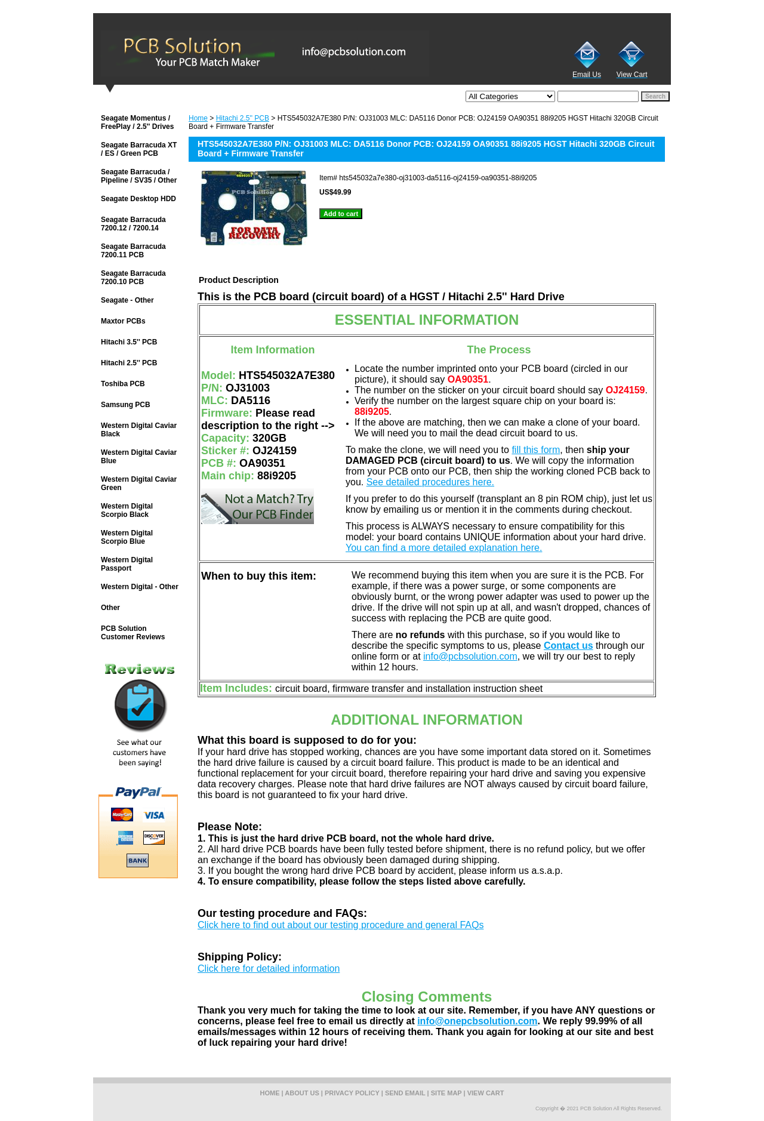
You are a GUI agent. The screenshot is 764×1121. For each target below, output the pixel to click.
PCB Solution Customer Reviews (133, 632)
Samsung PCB (125, 405)
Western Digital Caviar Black (139, 429)
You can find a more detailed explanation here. (444, 548)
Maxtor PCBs (123, 321)
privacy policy (352, 1093)
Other (110, 607)
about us (302, 1093)
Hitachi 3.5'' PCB (129, 342)
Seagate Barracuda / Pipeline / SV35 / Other (139, 176)
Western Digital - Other (139, 587)
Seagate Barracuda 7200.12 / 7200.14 (133, 223)
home (270, 1093)
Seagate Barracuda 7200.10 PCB (133, 277)
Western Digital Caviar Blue (139, 456)
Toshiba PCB (123, 384)
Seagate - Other (127, 300)
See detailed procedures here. (430, 482)
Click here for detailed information (269, 968)
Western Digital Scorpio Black (127, 510)
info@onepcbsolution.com (477, 1021)
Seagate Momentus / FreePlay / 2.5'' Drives (137, 122)
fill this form (536, 450)
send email (405, 1093)
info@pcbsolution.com (470, 656)
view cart (485, 1093)
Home (198, 118)
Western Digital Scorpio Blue (127, 537)
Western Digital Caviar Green (139, 483)
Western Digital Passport (127, 564)
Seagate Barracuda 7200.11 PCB (133, 250)
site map (446, 1093)
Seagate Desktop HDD (138, 199)
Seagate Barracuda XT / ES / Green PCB (139, 149)
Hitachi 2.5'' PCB (242, 118)
